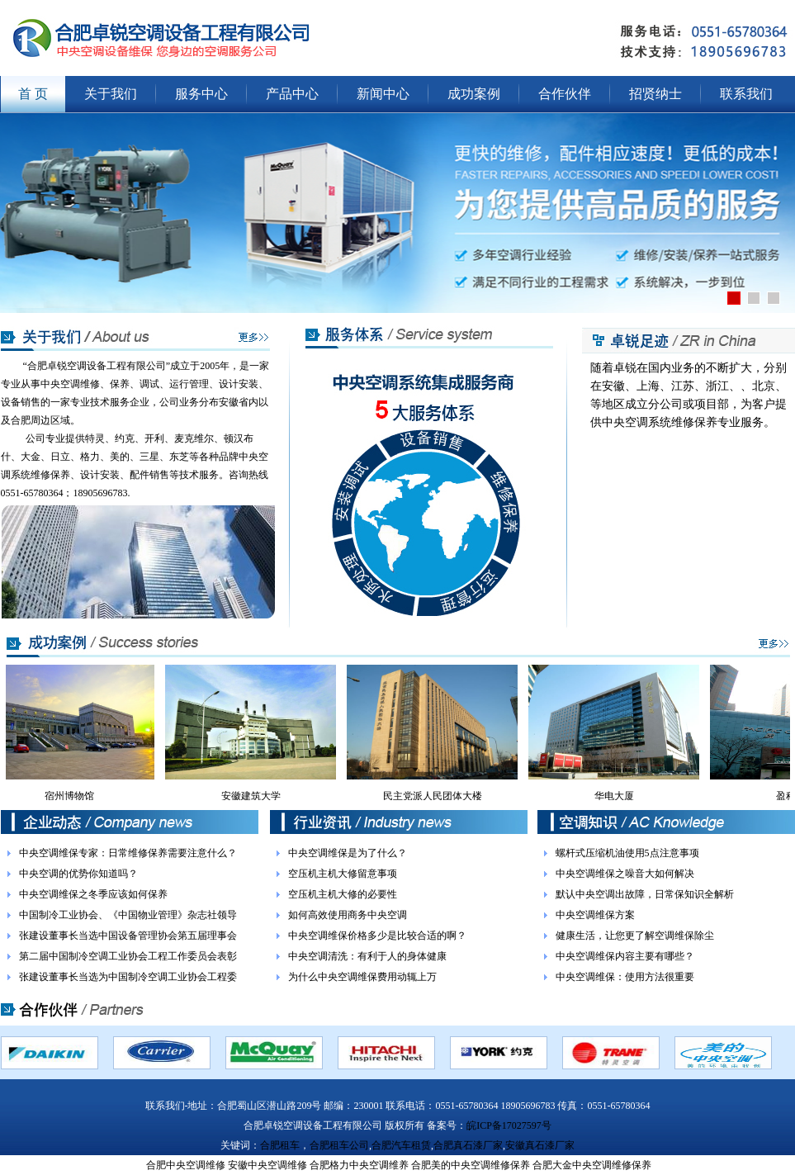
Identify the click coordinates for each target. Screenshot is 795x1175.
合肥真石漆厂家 (468, 1145)
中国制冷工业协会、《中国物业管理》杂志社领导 (128, 915)
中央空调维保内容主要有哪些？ (625, 956)
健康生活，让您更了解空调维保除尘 (635, 935)
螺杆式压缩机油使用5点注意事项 (627, 853)
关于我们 (110, 94)
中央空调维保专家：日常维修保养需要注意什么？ (128, 853)
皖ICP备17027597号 (508, 1125)
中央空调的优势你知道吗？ (78, 873)
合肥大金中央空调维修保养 (591, 1165)
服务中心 (201, 94)
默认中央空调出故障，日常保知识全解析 (645, 894)
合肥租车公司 (339, 1145)
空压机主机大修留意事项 (342, 873)
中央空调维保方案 (595, 915)
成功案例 (473, 94)
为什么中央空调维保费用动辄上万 (362, 977)
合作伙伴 (564, 94)
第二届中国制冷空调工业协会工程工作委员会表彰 (128, 956)
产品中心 (292, 94)
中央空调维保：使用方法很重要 (625, 977)
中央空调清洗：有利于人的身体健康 (367, 956)
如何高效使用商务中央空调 (347, 915)
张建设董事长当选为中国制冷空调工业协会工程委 (128, 977)
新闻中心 (383, 94)
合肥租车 (280, 1145)
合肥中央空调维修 (185, 1165)
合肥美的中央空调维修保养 (470, 1165)
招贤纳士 (655, 94)
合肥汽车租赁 (401, 1145)
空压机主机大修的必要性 (342, 894)
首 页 (33, 94)
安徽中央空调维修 (267, 1165)
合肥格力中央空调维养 (359, 1165)
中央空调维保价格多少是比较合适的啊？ (377, 935)
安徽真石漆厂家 (540, 1145)
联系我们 (746, 94)
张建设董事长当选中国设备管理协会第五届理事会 (128, 935)
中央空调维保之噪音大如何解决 (625, 873)
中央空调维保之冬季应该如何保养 (93, 894)
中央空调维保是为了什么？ (347, 853)
